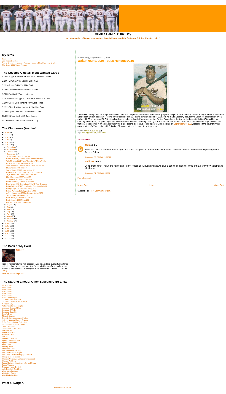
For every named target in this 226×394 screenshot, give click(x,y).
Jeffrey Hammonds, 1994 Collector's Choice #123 (24, 193)
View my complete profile (13, 274)
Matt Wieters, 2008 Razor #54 (17, 168)
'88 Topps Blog (8, 285)
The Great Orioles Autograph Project (17, 355)
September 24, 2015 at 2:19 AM (97, 173)
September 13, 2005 (183, 124)
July (9, 207)
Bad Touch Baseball (10, 61)
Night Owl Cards (8, 326)
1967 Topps (6, 291)
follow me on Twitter (62, 388)
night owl (89, 161)
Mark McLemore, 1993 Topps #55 (18, 177)
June (9, 209)
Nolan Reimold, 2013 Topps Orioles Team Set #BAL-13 (26, 186)
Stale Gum (6, 344)
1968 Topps (6, 294)
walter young (101, 132)
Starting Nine (7, 347)
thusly (4, 270)
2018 (7, 137)
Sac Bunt (6, 336)
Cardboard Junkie (9, 312)
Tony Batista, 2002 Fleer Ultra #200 (19, 179)
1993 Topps (6, 59)
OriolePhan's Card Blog (11, 328)
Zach (87, 145)
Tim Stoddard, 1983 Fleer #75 (17, 195)
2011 (7, 231)
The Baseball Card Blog (12, 351)
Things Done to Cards (11, 357)
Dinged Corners (8, 316)
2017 (7, 140)
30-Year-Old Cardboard (11, 300)
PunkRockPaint (8, 332)
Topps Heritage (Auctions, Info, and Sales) (19, 363)
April (9, 214)
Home (151, 185)
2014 (7, 223)
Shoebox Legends (9, 338)
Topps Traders (8, 365)
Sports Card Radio (9, 342)
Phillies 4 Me (7, 330)
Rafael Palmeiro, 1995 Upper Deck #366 (21, 191)
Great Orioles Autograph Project (15, 318)
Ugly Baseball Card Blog (12, 369)
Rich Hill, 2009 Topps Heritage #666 (19, 163)
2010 (7, 233)
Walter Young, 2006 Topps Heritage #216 (21, 170)
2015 (7, 145)
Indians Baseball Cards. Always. (15, 320)
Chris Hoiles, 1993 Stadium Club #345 (20, 198)
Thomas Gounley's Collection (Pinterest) (18, 359)
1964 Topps (6, 287)
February (10, 218)
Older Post (219, 185)
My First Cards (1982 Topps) (13, 324)
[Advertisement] (113, 45)
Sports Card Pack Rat (11, 340)
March (9, 216)
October (10, 152)
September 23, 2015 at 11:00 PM (98, 157)
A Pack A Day (7, 304)
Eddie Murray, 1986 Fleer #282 (17, 200)
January (10, 221)
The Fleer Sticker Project (12, 353)
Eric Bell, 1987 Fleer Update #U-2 (18, 202)
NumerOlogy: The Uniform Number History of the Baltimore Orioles (29, 63)
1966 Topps (6, 289)
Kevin (21, 250)
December (11, 147)
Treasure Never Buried (11, 367)
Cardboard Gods (9, 310)
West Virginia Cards (10, 371)
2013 (7, 226)
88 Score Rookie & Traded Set (14, 302)
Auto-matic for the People (12, 306)
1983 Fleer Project (9, 298)
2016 (7, 142)
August (10, 204)
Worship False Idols (10, 375)
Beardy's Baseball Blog (11, 308)
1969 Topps (6, 296)
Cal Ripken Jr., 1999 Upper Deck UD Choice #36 (24, 172)
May (9, 212)
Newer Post (83, 185)
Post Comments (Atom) (100, 191)
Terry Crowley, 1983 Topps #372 (18, 156)
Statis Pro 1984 (8, 349)
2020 (7, 135)
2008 (7, 238)
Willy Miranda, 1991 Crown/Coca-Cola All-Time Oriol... (26, 161)
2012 (7, 228)
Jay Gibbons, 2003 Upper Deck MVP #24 (21, 175)
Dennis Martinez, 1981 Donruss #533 (20, 182)
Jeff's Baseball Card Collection (14, 322)
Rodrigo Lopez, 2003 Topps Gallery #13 (20, 188)
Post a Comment (84, 178)
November (11, 149)
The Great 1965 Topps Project (14, 65)
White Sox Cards (9, 373)
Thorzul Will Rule (9, 361)
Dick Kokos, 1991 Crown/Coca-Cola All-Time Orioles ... (26, 184)
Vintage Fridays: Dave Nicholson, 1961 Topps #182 (25, 165)
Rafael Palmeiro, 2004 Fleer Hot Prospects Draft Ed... (26, 159)
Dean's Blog (7, 314)
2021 (7, 132)
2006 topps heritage (89, 132)
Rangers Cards (8, 334)
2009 (7, 236)
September (11, 154)
